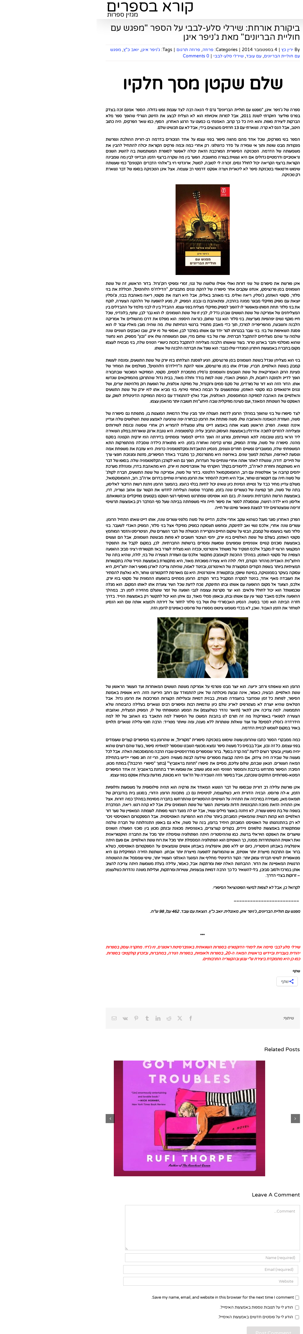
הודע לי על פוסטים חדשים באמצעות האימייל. (158, 1317)
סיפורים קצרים (274, 642)
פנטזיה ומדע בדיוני (270, 340)
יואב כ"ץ (34, 49)
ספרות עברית (275, 702)
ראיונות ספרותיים (272, 791)
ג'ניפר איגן (54, 49)
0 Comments (99, 56)
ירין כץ (191, 49)
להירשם (254, 91)
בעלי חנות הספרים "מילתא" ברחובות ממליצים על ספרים (270, 363)
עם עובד (157, 56)
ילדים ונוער (277, 330)
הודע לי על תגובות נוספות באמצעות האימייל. (159, 1307)
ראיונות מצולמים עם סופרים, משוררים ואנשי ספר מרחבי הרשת (267, 806)
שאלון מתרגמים (272, 547)
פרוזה (111, 49)
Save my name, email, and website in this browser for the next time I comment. (126, 1297)
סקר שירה (277, 693)
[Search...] (268, 196)
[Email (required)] (114, 1269)
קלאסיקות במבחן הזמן (266, 313)
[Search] (243, 196)
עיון (283, 304)
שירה (281, 348)
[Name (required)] (115, 1257)
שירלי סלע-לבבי (132, 56)
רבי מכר (279, 322)
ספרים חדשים (274, 253)
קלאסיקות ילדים (272, 684)
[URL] (114, 1281)
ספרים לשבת (275, 464)
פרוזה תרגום (92, 49)
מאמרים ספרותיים (270, 426)
